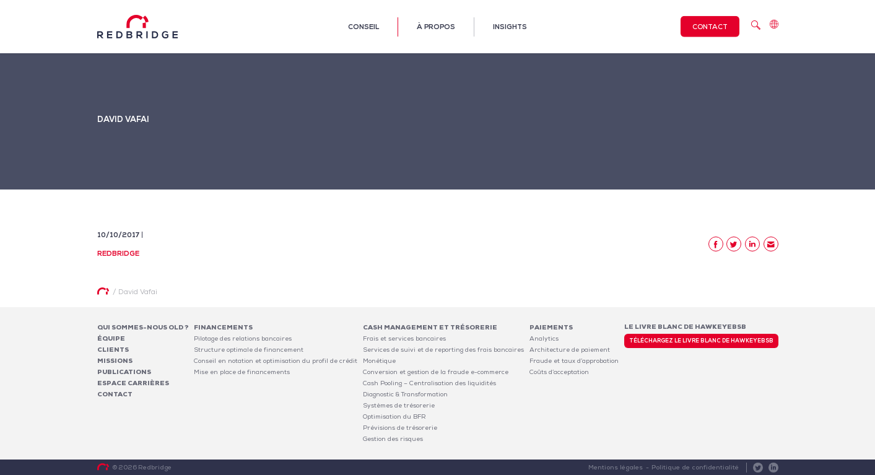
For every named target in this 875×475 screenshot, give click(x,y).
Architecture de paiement (569, 350)
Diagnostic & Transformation (405, 394)
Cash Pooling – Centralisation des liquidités (429, 383)
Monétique (379, 361)
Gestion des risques (393, 439)
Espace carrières (133, 383)
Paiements (551, 327)
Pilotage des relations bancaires (243, 338)
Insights (510, 26)
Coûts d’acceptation (559, 372)
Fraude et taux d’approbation (574, 361)
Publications (124, 372)
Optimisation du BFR (394, 416)
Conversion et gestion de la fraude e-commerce (435, 372)
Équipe (111, 338)
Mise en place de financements (242, 372)
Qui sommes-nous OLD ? (143, 327)
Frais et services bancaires (404, 338)
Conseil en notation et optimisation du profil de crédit (275, 361)
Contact (710, 26)
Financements (223, 327)
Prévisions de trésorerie (400, 428)
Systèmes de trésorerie (399, 405)
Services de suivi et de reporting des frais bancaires (443, 350)
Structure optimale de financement (248, 350)
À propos (436, 26)
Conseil (363, 26)
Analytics (544, 338)
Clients (113, 350)
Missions (115, 361)
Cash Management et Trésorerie (430, 327)
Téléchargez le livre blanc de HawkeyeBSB (701, 340)
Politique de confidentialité (696, 467)
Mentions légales (617, 467)
